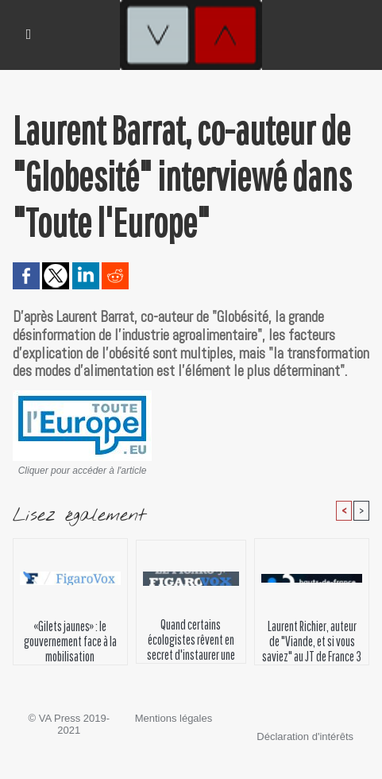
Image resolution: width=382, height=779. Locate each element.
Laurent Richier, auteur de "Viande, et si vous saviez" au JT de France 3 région (311, 638)
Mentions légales (174, 718)
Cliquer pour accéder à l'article (82, 470)
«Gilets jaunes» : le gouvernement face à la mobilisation (70, 638)
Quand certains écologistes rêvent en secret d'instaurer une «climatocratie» (191, 637)
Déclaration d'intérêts (305, 736)
